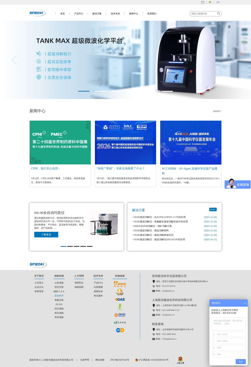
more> (217, 111)
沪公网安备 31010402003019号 (152, 360)
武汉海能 (59, 308)
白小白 (59, 304)
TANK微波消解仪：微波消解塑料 (150, 230)
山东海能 (59, 283)
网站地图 (99, 360)
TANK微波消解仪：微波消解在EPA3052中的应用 (158, 239)
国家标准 (98, 291)
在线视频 (98, 287)
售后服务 (98, 296)
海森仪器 (59, 300)
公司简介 (39, 283)
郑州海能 (59, 317)
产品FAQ (98, 283)
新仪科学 (59, 296)
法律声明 (84, 360)
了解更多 (46, 234)
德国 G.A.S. (59, 291)
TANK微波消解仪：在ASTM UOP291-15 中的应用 (159, 217)
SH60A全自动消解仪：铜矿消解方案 (152, 226)
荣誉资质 (39, 291)
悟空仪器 (59, 287)
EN (218, 2)
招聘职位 (79, 283)
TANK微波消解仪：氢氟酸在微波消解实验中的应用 (160, 221)
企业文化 (39, 287)
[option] (125, 60)
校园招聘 (79, 287)
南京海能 (59, 313)
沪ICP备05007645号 (119, 360)
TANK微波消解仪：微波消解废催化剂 (153, 235)
